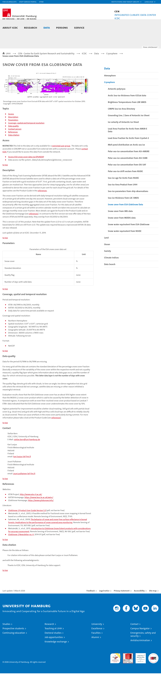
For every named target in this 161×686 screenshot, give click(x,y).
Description (13, 129)
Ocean (107, 257)
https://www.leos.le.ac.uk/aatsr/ (39, 510)
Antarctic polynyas (116, 101)
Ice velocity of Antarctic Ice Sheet (123, 134)
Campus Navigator (140, 641)
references (42, 203)
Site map (153, 603)
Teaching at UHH (53, 641)
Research (30, 27)
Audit (125, 667)
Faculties (96, 645)
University (96, 636)
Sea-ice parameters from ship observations (128, 203)
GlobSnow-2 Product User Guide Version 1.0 (27, 523)
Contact (134, 636)
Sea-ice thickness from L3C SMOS (123, 210)
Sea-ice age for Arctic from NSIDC (123, 190)
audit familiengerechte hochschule (115, 670)
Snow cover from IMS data (120, 223)
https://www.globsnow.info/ (41, 513)
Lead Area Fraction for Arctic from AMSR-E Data (127, 142)
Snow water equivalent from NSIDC (125, 243)
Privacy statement (122, 603)
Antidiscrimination (140, 653)
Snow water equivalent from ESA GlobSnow (128, 237)
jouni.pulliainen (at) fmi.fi (24, 486)
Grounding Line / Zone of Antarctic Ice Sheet (128, 128)
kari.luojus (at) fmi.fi (22, 469)
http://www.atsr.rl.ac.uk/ (31, 507)
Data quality (13, 138)
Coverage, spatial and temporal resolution (26, 135)
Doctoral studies (53, 645)
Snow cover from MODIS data (122, 230)
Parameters (13, 132)
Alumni (95, 649)
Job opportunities (54, 649)
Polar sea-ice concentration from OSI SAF (127, 177)
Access (11, 126)
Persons (62, 27)
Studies (6, 636)
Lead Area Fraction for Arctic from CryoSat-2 (128, 150)
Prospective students (13, 641)
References (13, 144)
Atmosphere (110, 88)
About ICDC (10, 27)
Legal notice (104, 603)
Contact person (14, 141)
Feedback (91, 603)
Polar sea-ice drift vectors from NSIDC (125, 184)
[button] (126, 2)
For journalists (9, 1)
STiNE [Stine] (41, 1)
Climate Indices (111, 270)
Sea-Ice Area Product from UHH (122, 197)
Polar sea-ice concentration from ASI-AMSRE (128, 164)
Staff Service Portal (27, 1)
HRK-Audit (140, 667)
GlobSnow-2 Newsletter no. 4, (21, 547)
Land (106, 250)
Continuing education (14, 645)
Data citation (13, 147)
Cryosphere (109, 94)
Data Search (109, 277)
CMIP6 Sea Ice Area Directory (121, 121)
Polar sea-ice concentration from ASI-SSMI (127, 170)
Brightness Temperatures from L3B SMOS (127, 114)
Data (46, 27)
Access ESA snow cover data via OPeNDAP (26, 169)
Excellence (96, 641)
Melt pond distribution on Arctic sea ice (126, 157)
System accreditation (153, 668)
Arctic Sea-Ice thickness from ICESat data (127, 108)
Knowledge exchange (56, 654)
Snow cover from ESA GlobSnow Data (125, 217)
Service (79, 27)
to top (5, 177)
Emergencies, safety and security (143, 647)
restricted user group (61, 158)
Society (107, 263)
